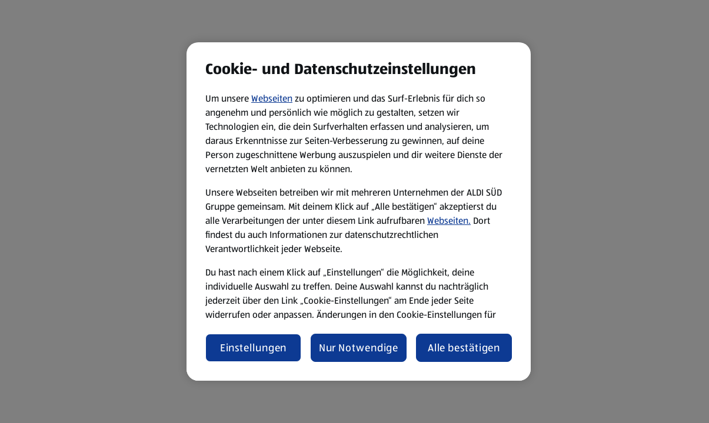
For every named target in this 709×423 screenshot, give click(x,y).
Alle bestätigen (464, 347)
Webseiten (271, 98)
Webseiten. (449, 220)
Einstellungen (253, 347)
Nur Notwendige (359, 347)
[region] (359, 211)
